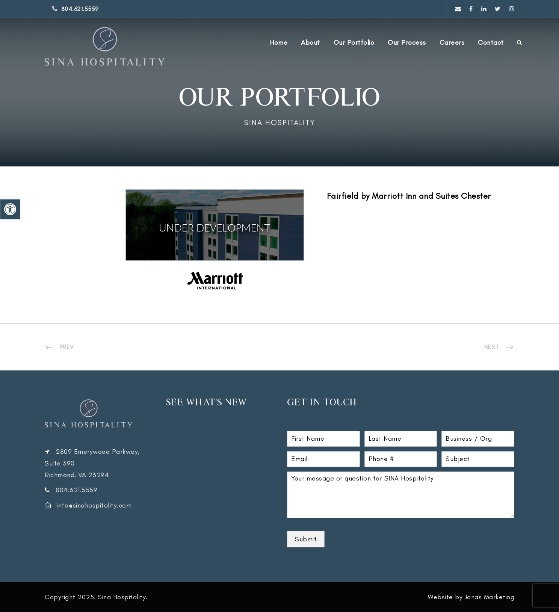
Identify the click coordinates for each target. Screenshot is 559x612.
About (310, 42)
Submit (306, 539)
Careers (452, 42)
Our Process (407, 42)
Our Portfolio (354, 42)
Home (278, 42)
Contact (491, 42)
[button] (10, 209)
